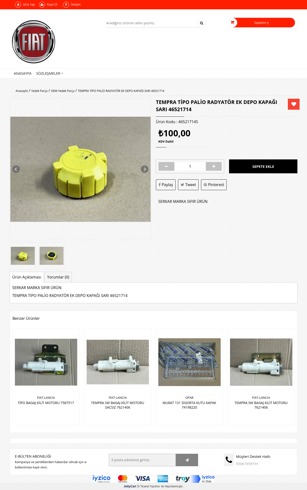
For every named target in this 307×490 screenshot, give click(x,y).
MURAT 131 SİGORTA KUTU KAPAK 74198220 (189, 404)
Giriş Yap (25, 5)
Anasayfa (23, 73)
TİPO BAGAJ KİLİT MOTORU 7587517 (46, 402)
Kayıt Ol (48, 5)
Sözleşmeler (49, 73)
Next (144, 169)
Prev (16, 169)
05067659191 (247, 463)
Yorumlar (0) (58, 277)
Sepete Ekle (263, 166)
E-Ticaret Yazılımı (142, 486)
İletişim (72, 5)
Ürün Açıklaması (26, 277)
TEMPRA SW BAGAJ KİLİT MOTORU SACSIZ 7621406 (117, 404)
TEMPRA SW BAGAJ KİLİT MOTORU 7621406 (261, 404)
